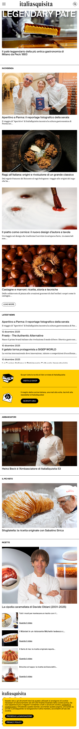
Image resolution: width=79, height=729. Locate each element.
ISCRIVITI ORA (29, 401)
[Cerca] (75, 4)
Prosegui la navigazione (19, 716)
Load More (8, 304)
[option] (39, 35)
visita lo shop (30, 380)
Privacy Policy (14, 722)
